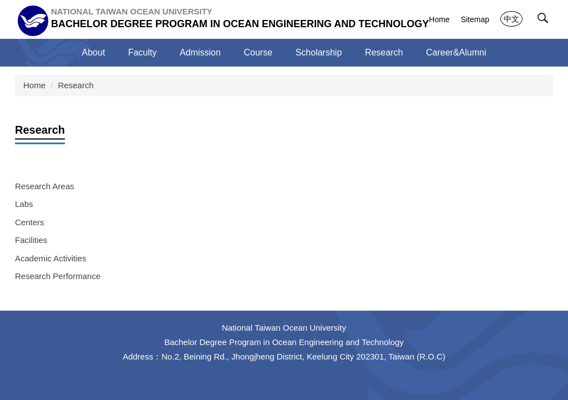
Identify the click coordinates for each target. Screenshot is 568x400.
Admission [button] (200, 52)
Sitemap (475, 19)
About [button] (93, 52)
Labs (24, 204)
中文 (511, 18)
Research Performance (57, 276)
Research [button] (384, 52)
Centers (29, 222)
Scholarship (319, 52)
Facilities (31, 240)
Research (76, 85)
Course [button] (258, 52)
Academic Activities (50, 258)
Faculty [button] (142, 52)
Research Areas (44, 186)
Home (439, 19)
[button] (545, 20)
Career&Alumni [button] (456, 52)
